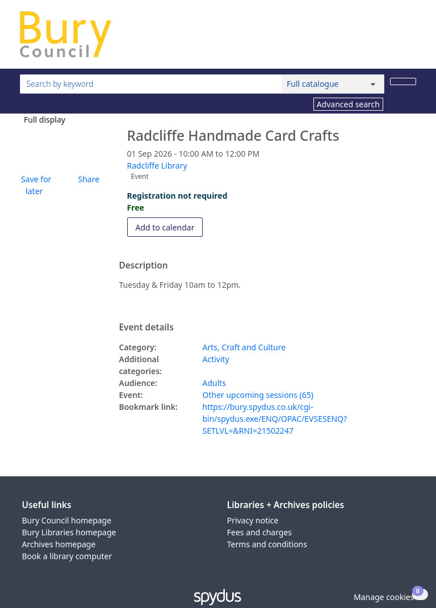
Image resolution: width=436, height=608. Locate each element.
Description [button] (143, 266)
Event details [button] (146, 327)
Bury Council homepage (67, 520)
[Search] (403, 81)
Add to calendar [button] (169, 227)
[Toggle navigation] (410, 39)
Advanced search (348, 104)
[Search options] (332, 84)
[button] (34, 185)
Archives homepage (59, 544)
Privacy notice (253, 520)
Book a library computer (67, 556)
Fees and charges (259, 532)
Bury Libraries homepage (69, 532)
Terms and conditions (267, 544)
